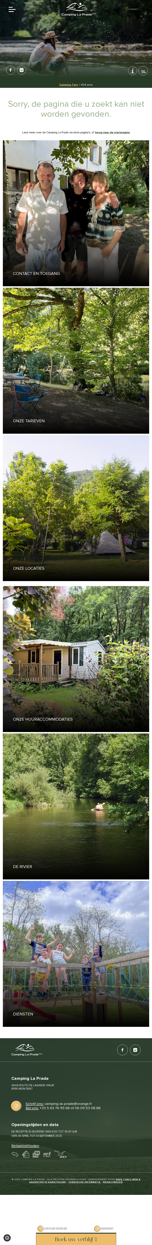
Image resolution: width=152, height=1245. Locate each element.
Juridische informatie (84, 1182)
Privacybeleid (113, 1182)
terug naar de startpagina (112, 132)
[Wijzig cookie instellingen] (7, 1237)
